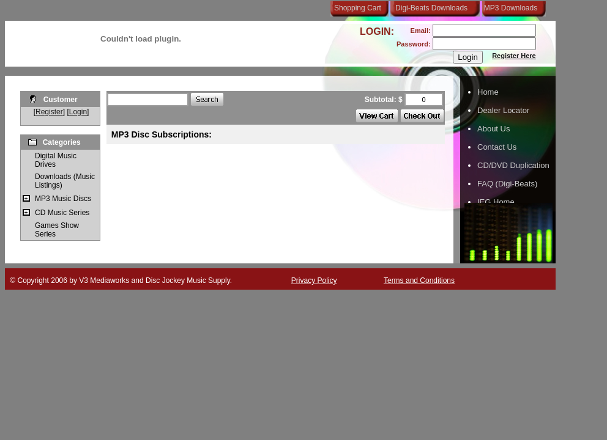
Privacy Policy (314, 280)
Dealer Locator (503, 110)
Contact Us (496, 147)
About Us (493, 128)
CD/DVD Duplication (513, 165)
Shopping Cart (357, 8)
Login (78, 112)
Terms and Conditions (419, 280)
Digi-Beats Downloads (431, 8)
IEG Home (496, 202)
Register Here (514, 55)
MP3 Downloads (508, 8)
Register (49, 112)
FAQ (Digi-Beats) (507, 183)
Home (488, 92)
